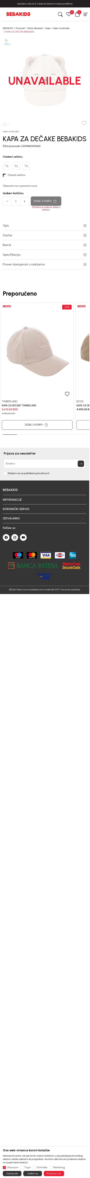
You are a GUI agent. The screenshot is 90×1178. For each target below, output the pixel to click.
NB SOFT (55, 588)
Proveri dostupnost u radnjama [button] (44, 263)
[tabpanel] (37, 366)
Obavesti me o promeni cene (20, 184)
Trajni (27, 1167)
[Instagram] (14, 536)
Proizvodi (20, 28)
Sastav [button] (44, 234)
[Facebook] (6, 536)
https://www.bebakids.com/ (30, 588)
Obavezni (12, 1167)
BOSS (80, 400)
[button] (77, 14)
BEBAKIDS (8, 28)
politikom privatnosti (36, 472)
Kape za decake (61, 28)
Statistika (42, 1167)
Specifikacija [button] (44, 253)
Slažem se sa (28, 472)
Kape (48, 28)
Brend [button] (44, 244)
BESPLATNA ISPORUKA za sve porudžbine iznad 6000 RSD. (45, 3)
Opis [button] (44, 224)
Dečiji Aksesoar (35, 28)
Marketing (59, 1167)
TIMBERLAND (9, 400)
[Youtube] (23, 536)
